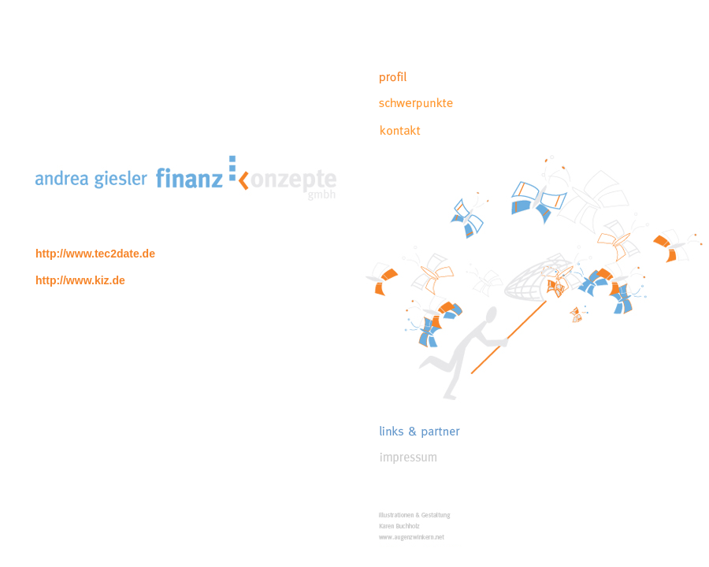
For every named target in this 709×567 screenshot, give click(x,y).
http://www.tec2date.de (95, 253)
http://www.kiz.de (80, 280)
